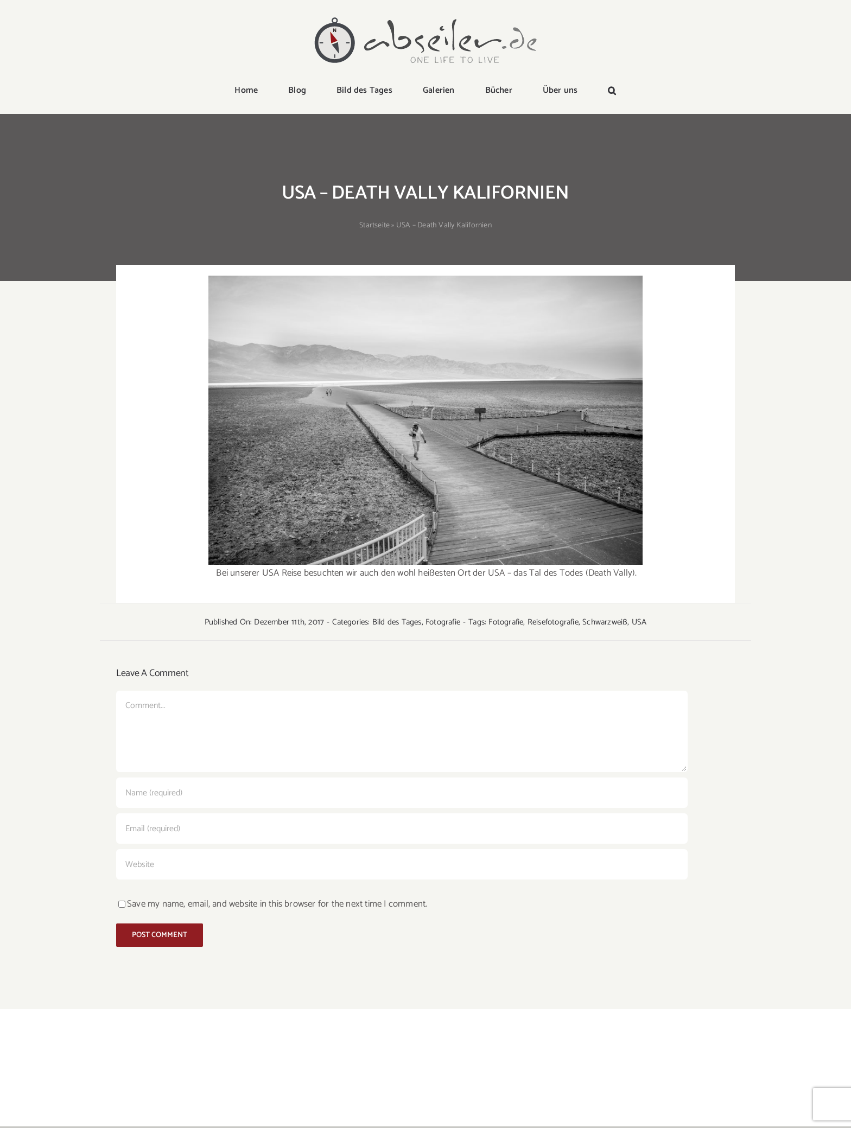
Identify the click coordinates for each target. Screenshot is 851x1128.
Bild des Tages (397, 622)
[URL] (402, 864)
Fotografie (443, 622)
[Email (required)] (402, 828)
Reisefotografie (553, 622)
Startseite (374, 225)
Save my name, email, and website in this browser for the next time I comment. (277, 904)
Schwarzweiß (604, 622)
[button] (611, 91)
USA (639, 622)
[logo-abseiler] (425, 17)
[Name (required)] (402, 793)
